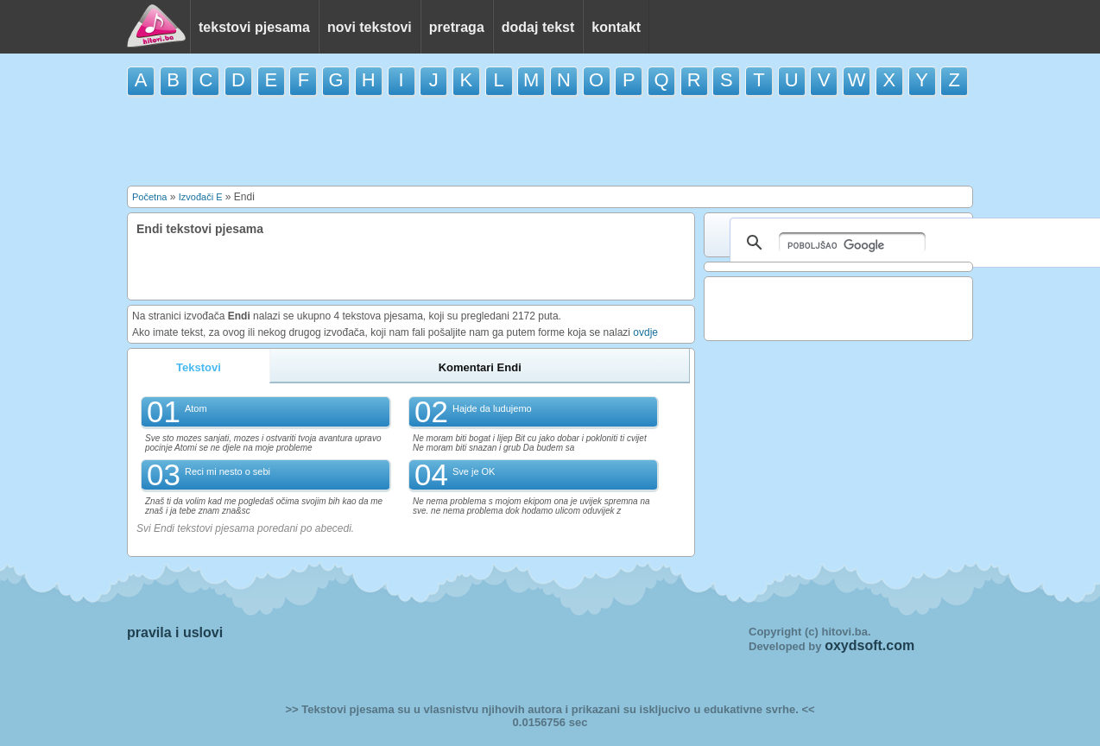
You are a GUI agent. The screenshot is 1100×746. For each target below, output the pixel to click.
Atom (196, 408)
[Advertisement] (550, 140)
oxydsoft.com (869, 645)
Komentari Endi (480, 367)
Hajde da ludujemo (492, 408)
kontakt (616, 27)
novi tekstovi (369, 27)
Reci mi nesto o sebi (227, 471)
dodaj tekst (538, 27)
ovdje (645, 332)
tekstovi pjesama (254, 27)
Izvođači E (201, 197)
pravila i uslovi (175, 632)
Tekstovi (198, 367)
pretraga (456, 27)
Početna (149, 197)
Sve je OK (474, 471)
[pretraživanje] (852, 242)
